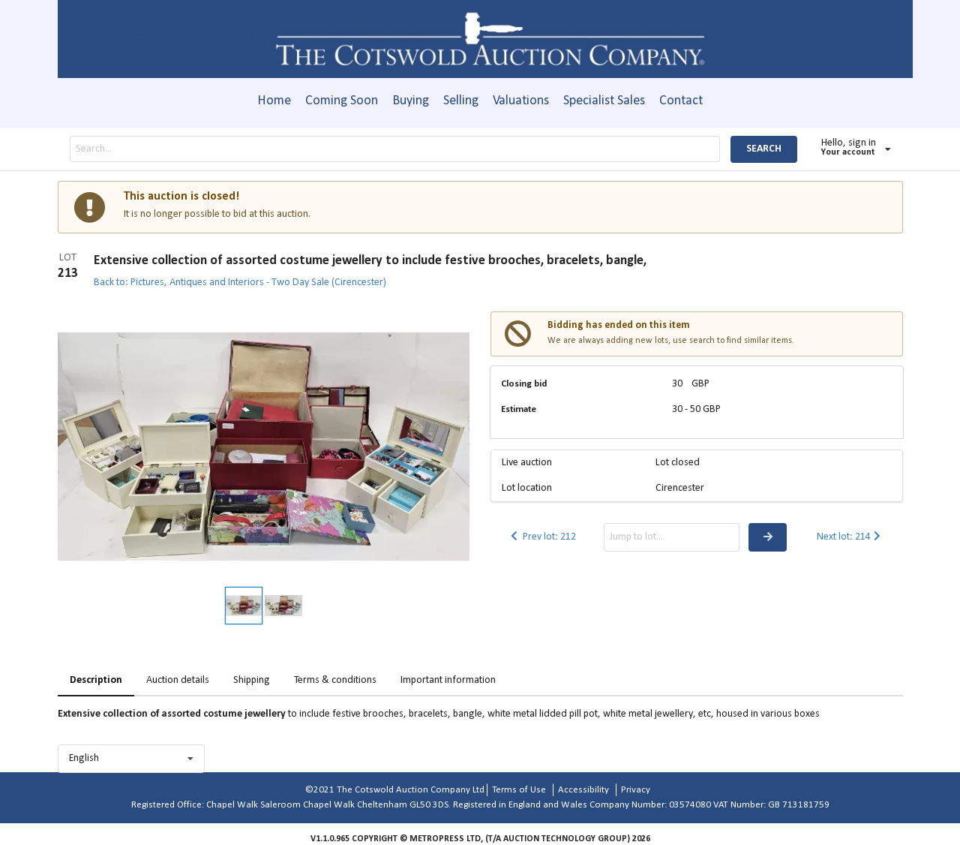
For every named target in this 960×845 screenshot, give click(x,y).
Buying (410, 101)
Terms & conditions (335, 680)
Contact (681, 101)
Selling (460, 101)
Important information (448, 680)
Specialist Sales (604, 101)
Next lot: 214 (850, 537)
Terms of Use (519, 790)
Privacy (635, 790)
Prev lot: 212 (542, 537)
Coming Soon (341, 101)
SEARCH (764, 149)
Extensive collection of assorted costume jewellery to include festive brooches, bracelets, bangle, (370, 261)
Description (96, 680)
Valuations (521, 101)
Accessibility (583, 790)
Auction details (177, 680)
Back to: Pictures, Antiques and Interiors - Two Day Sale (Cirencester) (240, 282)
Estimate (518, 409)
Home (274, 101)
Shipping (251, 680)
